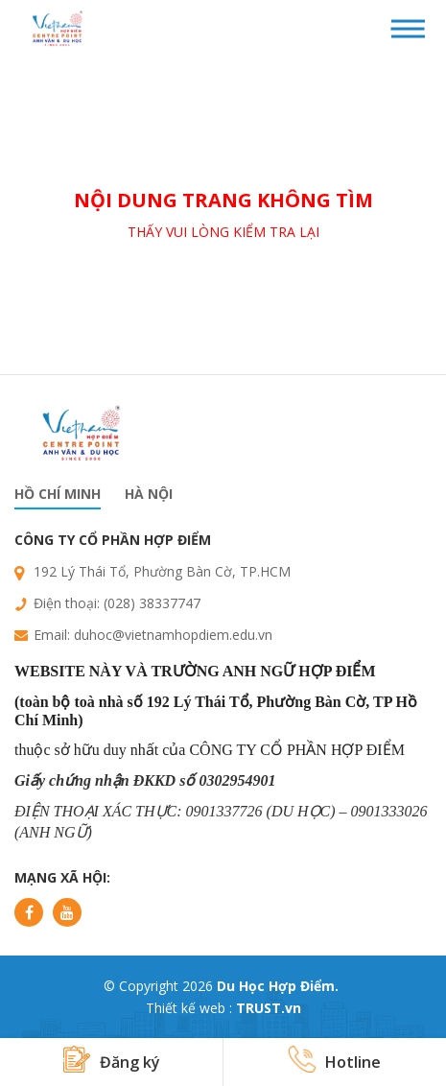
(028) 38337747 (152, 603)
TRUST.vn (268, 1008)
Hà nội (149, 493)
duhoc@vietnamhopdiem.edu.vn (173, 635)
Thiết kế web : (189, 1008)
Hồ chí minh (57, 493)
